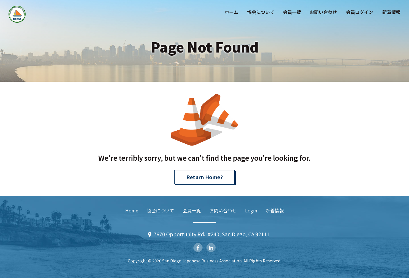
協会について (260, 12)
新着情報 (391, 12)
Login (251, 210)
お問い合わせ (323, 12)
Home (131, 210)
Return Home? (204, 177)
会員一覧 (292, 12)
